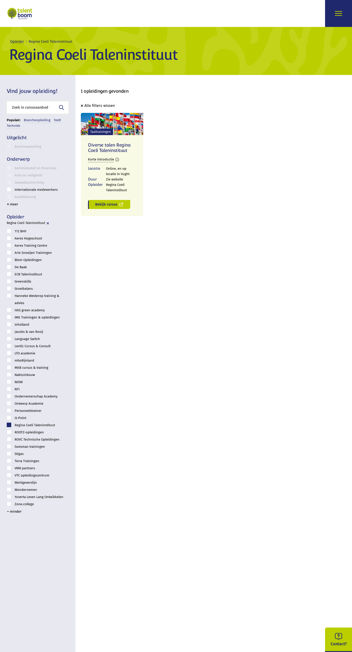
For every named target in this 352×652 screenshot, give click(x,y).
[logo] (21, 13)
